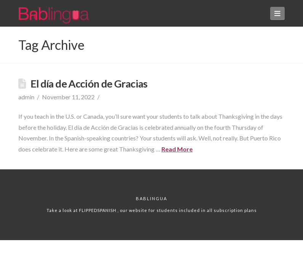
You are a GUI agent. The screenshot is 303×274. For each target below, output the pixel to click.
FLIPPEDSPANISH (98, 210)
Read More (177, 149)
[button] (277, 13)
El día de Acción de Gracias (89, 83)
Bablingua (151, 198)
